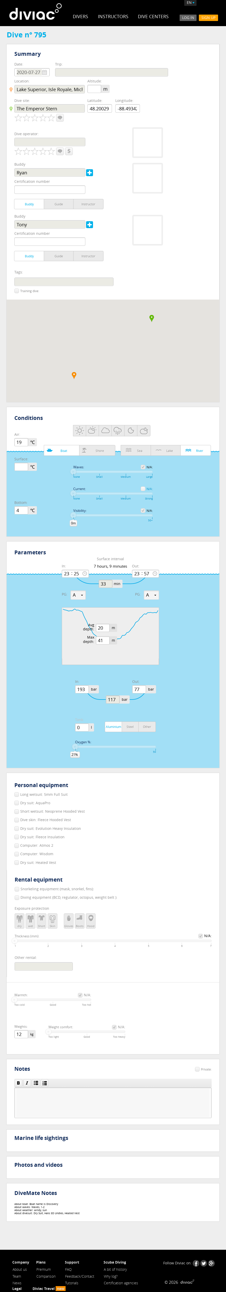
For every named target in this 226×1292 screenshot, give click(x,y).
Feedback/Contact (79, 1276)
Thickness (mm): (27, 936)
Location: (22, 81)
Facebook (196, 1263)
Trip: (59, 64)
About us (20, 1269)
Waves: (78, 467)
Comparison (46, 1276)
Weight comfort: (60, 1027)
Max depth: (88, 639)
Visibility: (80, 511)
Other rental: (26, 957)
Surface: (21, 459)
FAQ (68, 1269)
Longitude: (124, 100)
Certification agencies (121, 1283)
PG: (64, 594)
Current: (79, 489)
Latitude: (94, 100)
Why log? (111, 1276)
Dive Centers (153, 16)
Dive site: (22, 100)
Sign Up (208, 17)
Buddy (19, 164)
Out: (135, 566)
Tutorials (71, 1283)
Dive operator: (26, 133)
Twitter (203, 1263)
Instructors (113, 16)
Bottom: (21, 503)
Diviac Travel (49, 1288)
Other (147, 727)
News (17, 1283)
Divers (80, 16)
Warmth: (21, 995)
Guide (59, 204)
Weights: (20, 1027)
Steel (130, 727)
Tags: (18, 272)
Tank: (79, 720)
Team (17, 1276)
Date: (18, 64)
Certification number (32, 181)
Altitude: (94, 81)
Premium (43, 1269)
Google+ (211, 1263)
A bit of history (115, 1269)
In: (64, 566)
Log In (188, 17)
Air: (17, 434)
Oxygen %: (83, 742)
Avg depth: (88, 627)
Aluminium (113, 727)
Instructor (88, 204)
